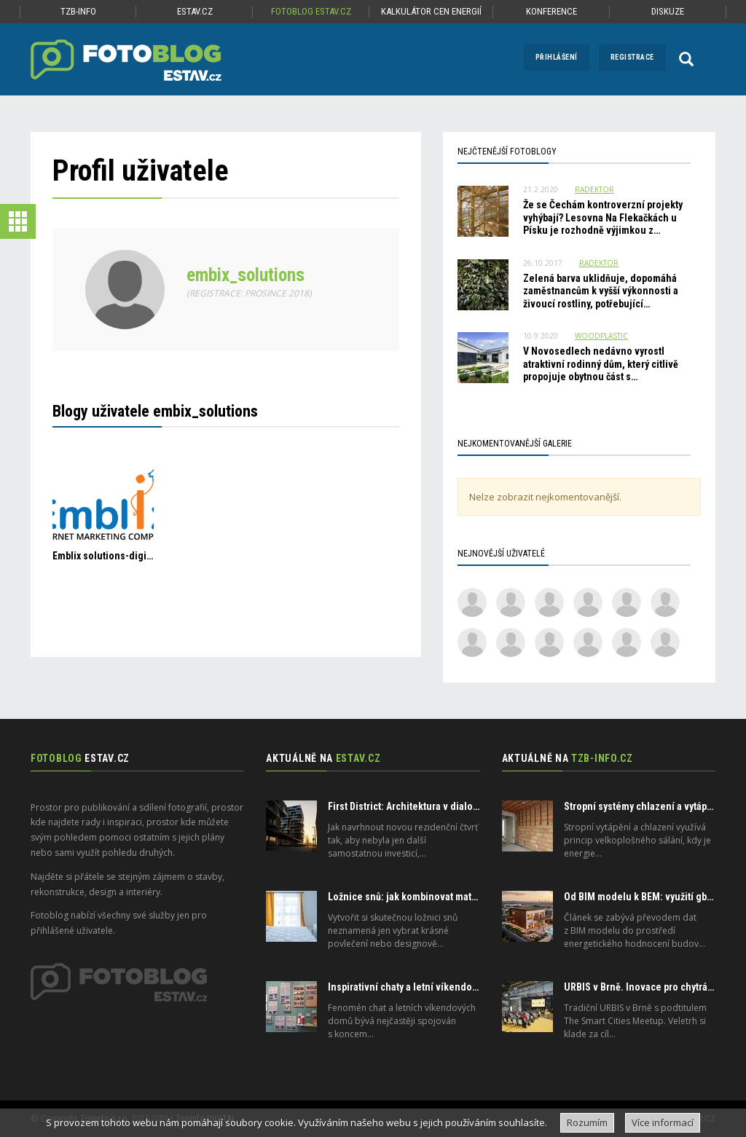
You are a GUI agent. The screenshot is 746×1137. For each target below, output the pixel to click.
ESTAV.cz (195, 11)
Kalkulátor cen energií (431, 11)
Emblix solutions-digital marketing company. (150, 556)
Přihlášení (556, 57)
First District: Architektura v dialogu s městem (428, 806)
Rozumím (587, 1122)
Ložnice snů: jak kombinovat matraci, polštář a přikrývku (450, 896)
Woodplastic (601, 336)
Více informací (663, 1122)
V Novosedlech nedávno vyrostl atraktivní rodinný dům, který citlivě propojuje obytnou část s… (600, 363)
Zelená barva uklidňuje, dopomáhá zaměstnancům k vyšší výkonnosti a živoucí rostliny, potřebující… (600, 291)
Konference (551, 11)
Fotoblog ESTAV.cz (311, 11)
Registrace (632, 57)
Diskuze (667, 11)
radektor (594, 189)
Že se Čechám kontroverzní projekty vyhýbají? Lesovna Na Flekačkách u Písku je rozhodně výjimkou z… (603, 217)
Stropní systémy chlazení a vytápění (642, 806)
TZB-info (78, 11)
